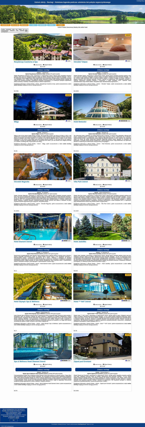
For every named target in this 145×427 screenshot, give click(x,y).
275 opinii (52, 76)
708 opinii (53, 316)
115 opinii (109, 76)
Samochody (42, 25)
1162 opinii (51, 256)
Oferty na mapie (15, 25)
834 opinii (110, 316)
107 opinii (49, 196)
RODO (17, 417)
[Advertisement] (72, 409)
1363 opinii (109, 136)
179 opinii (109, 196)
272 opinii (46, 136)
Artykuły (60, 25)
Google (4, 410)
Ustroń (68, 35)
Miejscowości (24, 25)
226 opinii (108, 256)
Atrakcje (51, 25)
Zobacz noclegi (44, 72)
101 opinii (110, 376)
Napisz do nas (90, 424)
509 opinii (55, 376)
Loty (33, 25)
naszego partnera (36, 87)
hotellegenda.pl (141, 1)
